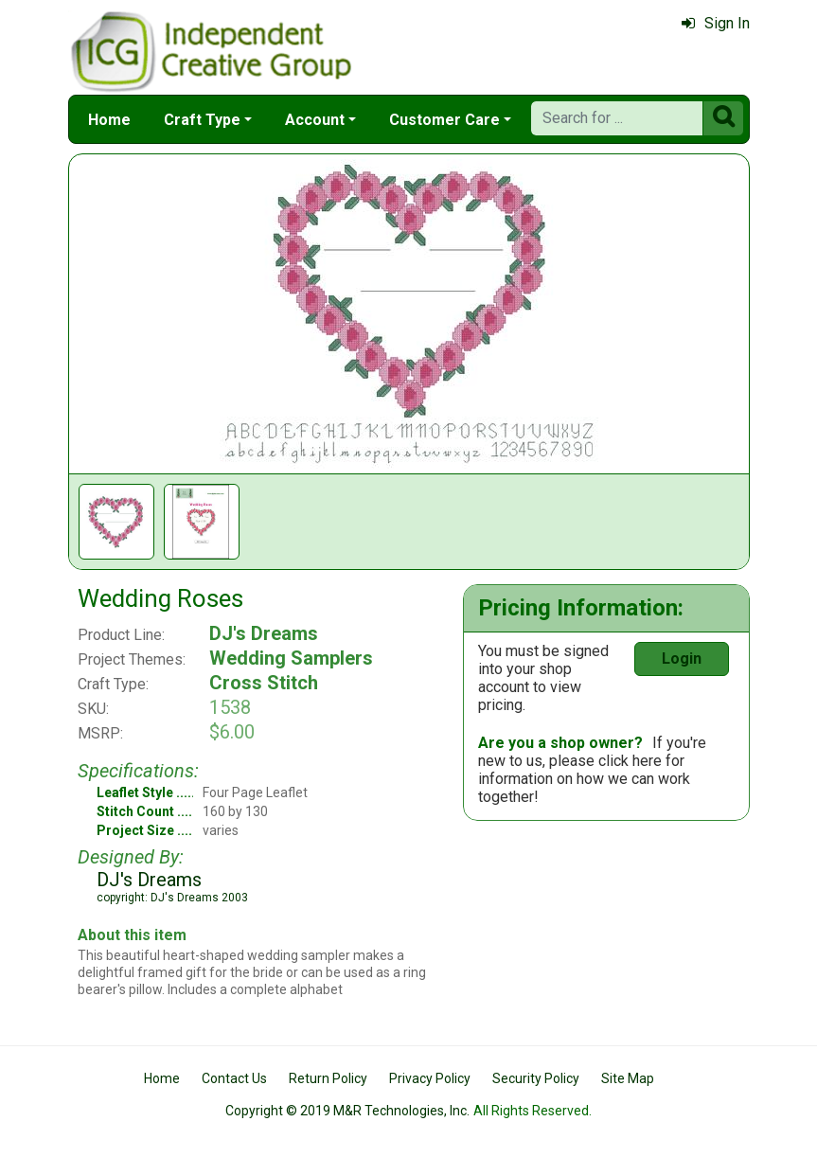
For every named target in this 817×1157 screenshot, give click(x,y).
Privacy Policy (430, 1078)
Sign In (716, 23)
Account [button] (315, 120)
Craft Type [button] (202, 120)
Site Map (627, 1078)
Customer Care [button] (444, 120)
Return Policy (328, 1078)
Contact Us (234, 1078)
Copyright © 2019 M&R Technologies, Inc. (347, 1110)
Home (109, 120)
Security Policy (535, 1078)
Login (682, 659)
